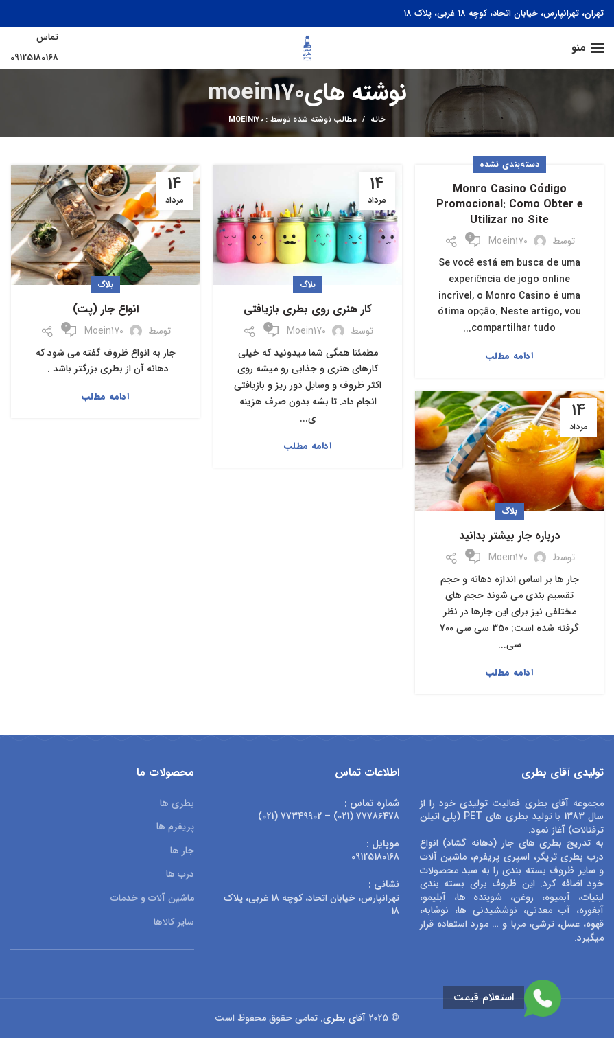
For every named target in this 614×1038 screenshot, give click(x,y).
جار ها (182, 851)
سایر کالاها (174, 923)
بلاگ (308, 284)
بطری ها (177, 804)
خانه (378, 120)
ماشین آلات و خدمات (152, 899)
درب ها (180, 874)
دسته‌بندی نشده (510, 164)
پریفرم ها (175, 827)
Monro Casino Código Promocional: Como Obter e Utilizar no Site (509, 205)
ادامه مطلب (509, 355)
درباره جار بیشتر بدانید (509, 536)
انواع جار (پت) (106, 309)
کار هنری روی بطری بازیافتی (308, 309)
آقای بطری (344, 1018)
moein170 (256, 93)
